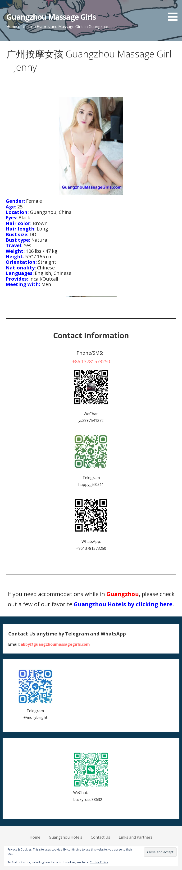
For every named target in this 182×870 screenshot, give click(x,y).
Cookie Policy (99, 862)
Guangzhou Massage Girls (51, 17)
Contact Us (100, 837)
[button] (174, 11)
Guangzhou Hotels (65, 837)
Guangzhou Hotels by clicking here (123, 604)
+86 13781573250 (91, 361)
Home (35, 837)
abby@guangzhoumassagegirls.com (55, 644)
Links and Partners (135, 837)
